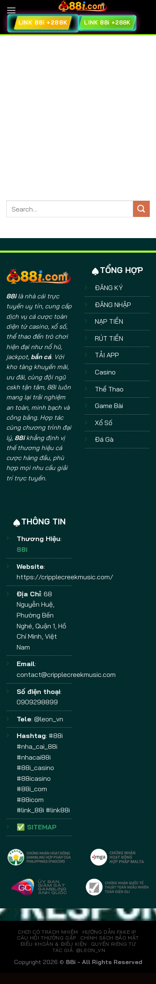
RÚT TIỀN (109, 338)
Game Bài (109, 405)
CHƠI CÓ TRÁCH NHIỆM (48, 932)
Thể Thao (109, 389)
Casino (105, 372)
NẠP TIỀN (109, 321)
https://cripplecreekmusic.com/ (65, 577)
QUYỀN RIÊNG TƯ (113, 944)
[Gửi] (141, 209)
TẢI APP (107, 355)
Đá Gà (104, 439)
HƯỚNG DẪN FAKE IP (109, 932)
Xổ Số (103, 422)
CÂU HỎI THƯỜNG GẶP (46, 938)
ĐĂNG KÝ (109, 287)
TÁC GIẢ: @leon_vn (78, 950)
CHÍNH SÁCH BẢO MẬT (109, 938)
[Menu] (11, 10)
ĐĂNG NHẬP (113, 304)
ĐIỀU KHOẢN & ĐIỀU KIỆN (53, 944)
